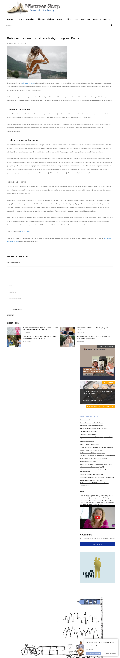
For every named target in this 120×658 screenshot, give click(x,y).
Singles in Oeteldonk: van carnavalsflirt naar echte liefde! (97, 392)
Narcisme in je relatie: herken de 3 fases (91, 474)
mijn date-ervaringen (28, 83)
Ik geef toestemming (93, 653)
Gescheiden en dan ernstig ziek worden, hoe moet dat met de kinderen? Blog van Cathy (40, 328)
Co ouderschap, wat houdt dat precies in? (92, 450)
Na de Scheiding (64, 19)
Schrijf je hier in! (97, 544)
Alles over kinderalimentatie (88, 434)
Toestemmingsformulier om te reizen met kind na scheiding (97, 455)
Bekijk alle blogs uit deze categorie (100, 406)
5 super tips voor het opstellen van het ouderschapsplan (96, 447)
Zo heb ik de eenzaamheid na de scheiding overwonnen (96, 464)
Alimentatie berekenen (87, 441)
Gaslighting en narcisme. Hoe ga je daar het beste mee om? (97, 477)
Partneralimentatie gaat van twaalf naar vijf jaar (94, 428)
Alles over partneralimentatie (88, 431)
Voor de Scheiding (26, 19)
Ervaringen (85, 19)
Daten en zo (108, 382)
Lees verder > (100, 504)
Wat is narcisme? (85, 485)
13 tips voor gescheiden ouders (89, 444)
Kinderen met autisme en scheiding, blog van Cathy (92, 328)
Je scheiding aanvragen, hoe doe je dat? (91, 423)
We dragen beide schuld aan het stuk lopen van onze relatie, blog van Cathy (93, 337)
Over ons (107, 19)
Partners (97, 19)
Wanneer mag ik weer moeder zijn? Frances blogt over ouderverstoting (95, 470)
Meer (76, 19)
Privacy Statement (110, 653)
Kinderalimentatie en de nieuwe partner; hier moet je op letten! (96, 438)
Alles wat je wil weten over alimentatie (91, 425)
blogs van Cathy (25, 231)
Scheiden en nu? (85, 420)
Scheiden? (11, 19)
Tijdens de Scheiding (45, 19)
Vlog (82, 491)
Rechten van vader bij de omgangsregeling (92, 453)
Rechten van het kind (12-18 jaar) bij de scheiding (94, 483)
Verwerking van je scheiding (88, 461)
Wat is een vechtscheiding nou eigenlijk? (92, 467)
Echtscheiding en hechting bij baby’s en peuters (94, 458)
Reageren (10, 315)
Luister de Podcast (106, 346)
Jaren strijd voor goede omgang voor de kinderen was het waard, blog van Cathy (40, 337)
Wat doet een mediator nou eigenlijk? (91, 480)
